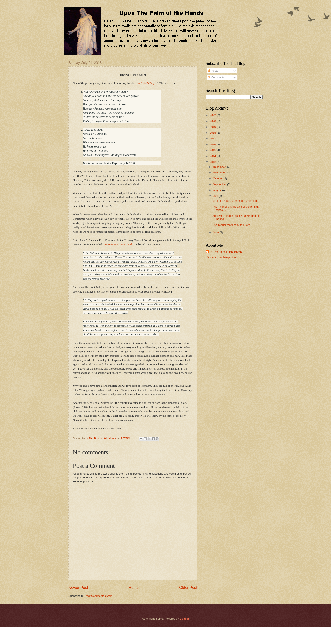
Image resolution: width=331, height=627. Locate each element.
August (217, 190)
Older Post (188, 587)
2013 (213, 162)
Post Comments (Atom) (99, 595)
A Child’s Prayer (147, 83)
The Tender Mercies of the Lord (231, 224)
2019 (213, 127)
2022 (213, 115)
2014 (213, 156)
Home (134, 587)
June (216, 232)
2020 (213, 121)
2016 (213, 144)
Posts (213, 70)
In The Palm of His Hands (226, 251)
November (219, 172)
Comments (216, 77)
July (215, 196)
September (220, 184)
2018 (213, 132)
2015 (213, 150)
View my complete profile (221, 257)
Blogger (184, 618)
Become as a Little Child (118, 244)
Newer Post (78, 587)
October (218, 178)
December (219, 166)
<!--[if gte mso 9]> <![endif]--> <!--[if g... (235, 200)
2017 (213, 138)
